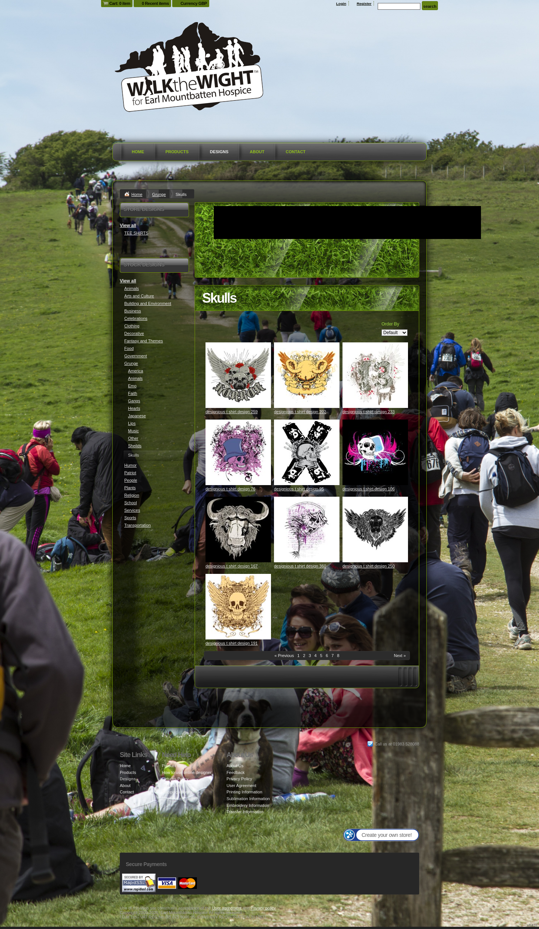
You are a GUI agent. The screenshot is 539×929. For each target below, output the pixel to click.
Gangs (134, 401)
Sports (130, 517)
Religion (131, 495)
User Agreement (241, 785)
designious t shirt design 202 (300, 411)
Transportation (137, 525)
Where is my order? (180, 798)
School (130, 502)
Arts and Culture (139, 296)
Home (138, 151)
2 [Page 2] (304, 655)
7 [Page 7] (332, 655)
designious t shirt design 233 (368, 411)
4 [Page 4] (315, 655)
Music (133, 431)
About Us (234, 765)
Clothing (131, 326)
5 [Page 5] (321, 655)
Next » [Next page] (400, 655)
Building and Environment (147, 303)
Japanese (137, 416)
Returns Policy (175, 779)
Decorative (134, 333)
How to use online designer (186, 772)
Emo (132, 386)
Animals (131, 288)
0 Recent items (155, 3)
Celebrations (135, 318)
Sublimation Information (248, 798)
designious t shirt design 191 (231, 643)
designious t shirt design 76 (230, 489)
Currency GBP (193, 3)
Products (177, 151)
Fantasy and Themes (143, 341)
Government (135, 356)
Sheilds (134, 446)
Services (132, 510)
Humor (130, 465)
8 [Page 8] (338, 655)
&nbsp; (238, 375)
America (135, 371)
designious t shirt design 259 (231, 411)
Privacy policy (263, 908)
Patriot (130, 472)
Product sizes (174, 765)
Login (341, 3)
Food (129, 348)
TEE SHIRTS (136, 233)
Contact (295, 151)
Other (133, 438)
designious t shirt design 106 (368, 489)
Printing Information (244, 792)
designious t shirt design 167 (231, 566)
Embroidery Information (247, 805)
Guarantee (171, 785)
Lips (131, 423)
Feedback (235, 772)
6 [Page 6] (327, 655)
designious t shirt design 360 (300, 566)
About (257, 151)
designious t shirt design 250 (368, 566)
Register (364, 3)
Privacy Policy (239, 779)
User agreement (226, 908)
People (130, 480)
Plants (130, 487)
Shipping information (180, 792)
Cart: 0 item (119, 3)
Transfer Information (245, 812)
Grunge (159, 194)
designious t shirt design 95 (299, 489)
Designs (219, 151)
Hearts (134, 408)
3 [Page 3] (310, 655)
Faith (132, 393)
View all (128, 225)
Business (132, 311)
